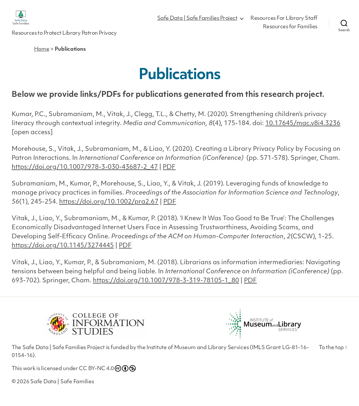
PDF (169, 175)
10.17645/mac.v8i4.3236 (302, 131)
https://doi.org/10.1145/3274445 (63, 254)
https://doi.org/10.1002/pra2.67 (108, 210)
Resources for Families (290, 31)
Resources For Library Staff (283, 22)
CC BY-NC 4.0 (107, 376)
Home (41, 57)
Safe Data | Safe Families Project (197, 22)
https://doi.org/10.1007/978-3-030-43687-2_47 (85, 175)
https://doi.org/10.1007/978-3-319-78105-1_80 (166, 288)
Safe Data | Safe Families (62, 389)
